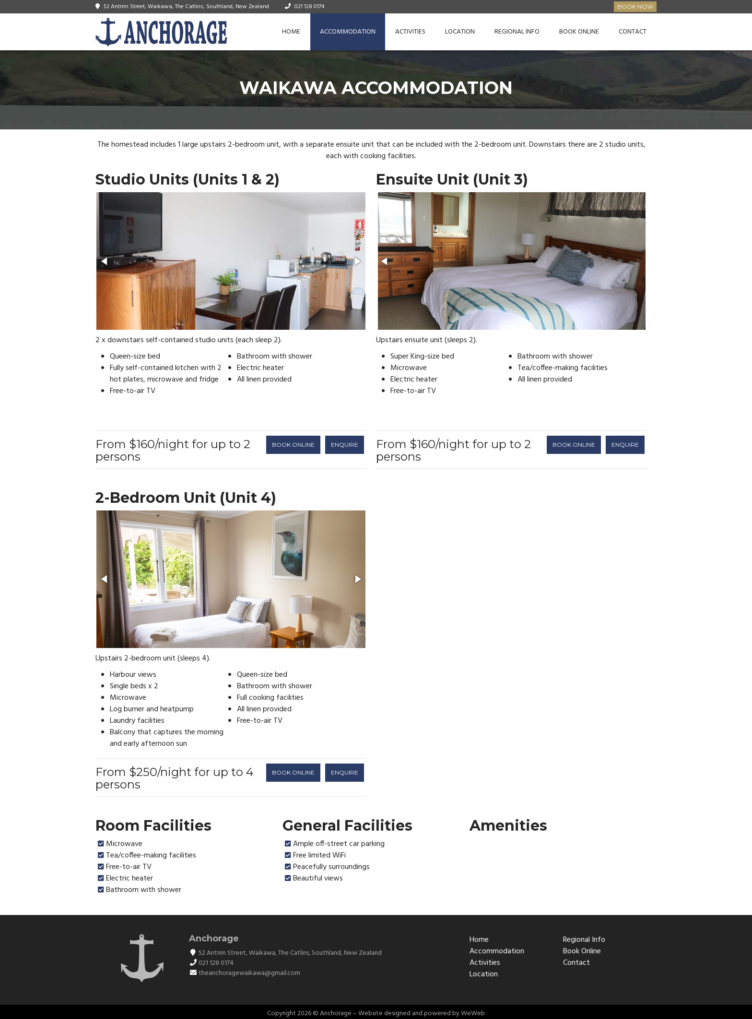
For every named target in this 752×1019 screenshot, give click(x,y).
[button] (105, 261)
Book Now (635, 6)
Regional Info (517, 31)
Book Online (579, 31)
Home (291, 31)
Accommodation (348, 31)
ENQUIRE (344, 444)
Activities (410, 31)
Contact (632, 31)
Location (460, 31)
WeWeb (473, 1013)
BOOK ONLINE (293, 444)
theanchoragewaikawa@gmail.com (249, 973)
